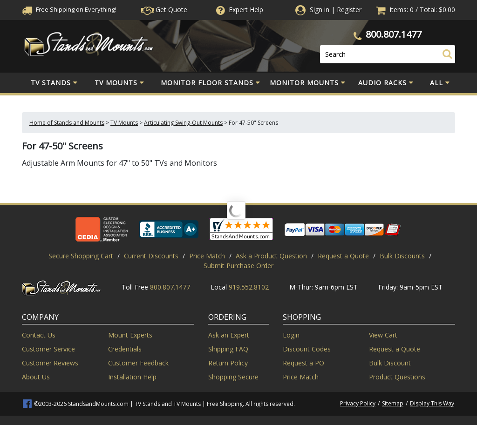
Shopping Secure (233, 376)
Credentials (125, 348)
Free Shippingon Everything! (69, 9)
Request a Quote (343, 255)
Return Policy (228, 362)
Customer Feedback (138, 362)
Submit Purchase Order (238, 265)
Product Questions (397, 376)
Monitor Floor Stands (210, 83)
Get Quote (164, 9)
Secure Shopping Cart (80, 255)
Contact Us (38, 335)
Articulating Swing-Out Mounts (183, 123)
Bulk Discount (390, 362)
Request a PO (303, 362)
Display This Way (432, 403)
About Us (36, 376)
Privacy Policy (357, 403)
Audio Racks (386, 83)
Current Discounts (151, 255)
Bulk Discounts (402, 255)
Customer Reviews (50, 362)
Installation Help (132, 376)
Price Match (207, 255)
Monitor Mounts (308, 83)
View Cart (383, 335)
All (440, 83)
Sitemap (392, 403)
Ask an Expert (228, 335)
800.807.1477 (394, 34)
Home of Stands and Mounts (66, 123)
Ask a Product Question (271, 255)
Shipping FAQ (228, 348)
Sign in (319, 9)
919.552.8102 (249, 287)
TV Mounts (119, 83)
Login (291, 335)
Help (238, 9)
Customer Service (48, 348)
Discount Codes (307, 348)
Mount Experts (130, 335)
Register (349, 9)
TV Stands (54, 83)
